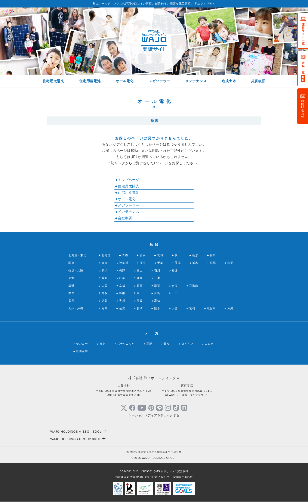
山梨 (230, 262)
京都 (122, 285)
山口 (175, 293)
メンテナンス (196, 81)
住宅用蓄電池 (90, 81)
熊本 (157, 308)
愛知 (105, 278)
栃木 (195, 262)
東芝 (102, 343)
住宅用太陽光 (53, 81)
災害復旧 (258, 81)
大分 (175, 308)
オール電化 (125, 81)
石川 (157, 270)
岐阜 (122, 278)
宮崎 (192, 308)
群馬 (213, 262)
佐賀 (122, 308)
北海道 (106, 255)
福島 (213, 255)
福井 (175, 270)
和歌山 (193, 285)
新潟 (105, 270)
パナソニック (126, 343)
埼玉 (143, 262)
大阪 (105, 285)
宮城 (160, 255)
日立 (167, 343)
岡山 (140, 293)
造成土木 (229, 81)
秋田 (178, 255)
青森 (125, 255)
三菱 (149, 343)
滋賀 (157, 285)
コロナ (209, 343)
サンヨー (82, 343)
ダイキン (187, 343)
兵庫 (140, 285)
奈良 (175, 285)
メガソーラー (159, 81)
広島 (157, 293)
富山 (140, 270)
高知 (157, 300)
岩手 (143, 255)
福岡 (105, 308)
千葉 (160, 262)
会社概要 (125, 218)
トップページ (128, 180)
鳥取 (105, 293)
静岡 (140, 278)
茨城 (178, 262)
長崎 (140, 308)
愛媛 (140, 300)
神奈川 (123, 262)
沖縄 (230, 308)
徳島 (105, 300)
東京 (105, 262)
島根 (122, 293)
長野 (122, 270)
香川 (122, 300)
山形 (195, 255)
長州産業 (82, 351)
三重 (157, 278)
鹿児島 (211, 308)
